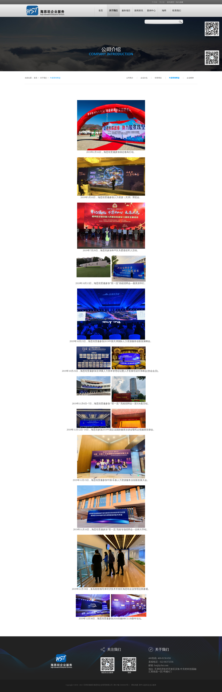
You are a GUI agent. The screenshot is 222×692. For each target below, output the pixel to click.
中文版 (154, 2)
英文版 (162, 2)
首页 (101, 10)
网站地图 (134, 685)
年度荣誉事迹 (55, 78)
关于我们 (43, 78)
